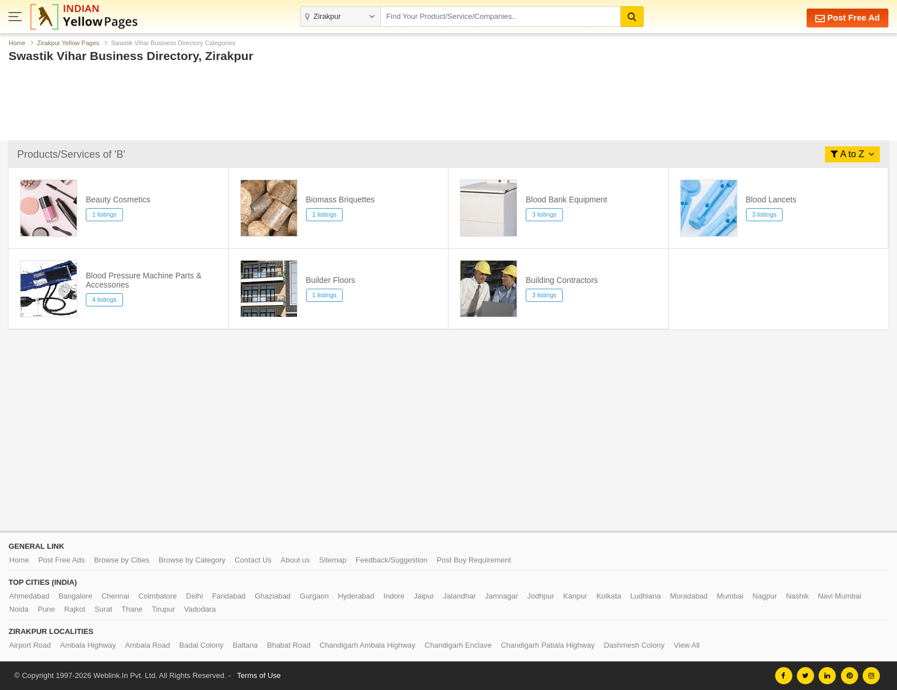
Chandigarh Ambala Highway (368, 645)
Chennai (115, 596)
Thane (131, 609)
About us (295, 560)
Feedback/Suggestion (392, 560)
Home (17, 42)
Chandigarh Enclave (457, 645)
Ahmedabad (29, 596)
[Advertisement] (448, 104)
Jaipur (424, 596)
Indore (393, 596)
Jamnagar (501, 596)
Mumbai (730, 596)
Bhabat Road (289, 645)
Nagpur (764, 596)
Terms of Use (259, 675)
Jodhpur (540, 596)
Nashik (797, 596)
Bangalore (75, 596)
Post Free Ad (847, 18)
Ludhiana (645, 596)
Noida (19, 609)
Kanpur (575, 596)
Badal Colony (201, 645)
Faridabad (229, 596)
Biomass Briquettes (340, 199)
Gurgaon (314, 596)
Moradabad (689, 596)
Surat (103, 609)
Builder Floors (330, 280)
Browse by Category (191, 560)
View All (687, 645)
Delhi (194, 596)
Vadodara (200, 609)
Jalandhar (459, 596)
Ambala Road (147, 645)
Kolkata (608, 596)
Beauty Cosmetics (118, 199)
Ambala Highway (88, 645)
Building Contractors (562, 280)
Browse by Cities (121, 560)
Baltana (245, 645)
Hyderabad (356, 596)
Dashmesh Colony (634, 645)
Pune (46, 609)
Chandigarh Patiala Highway (547, 645)
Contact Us (253, 560)
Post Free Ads (61, 560)
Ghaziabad (273, 596)
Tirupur (163, 609)
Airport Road (30, 645)
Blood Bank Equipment (566, 199)
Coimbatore (157, 596)
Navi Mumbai (840, 596)
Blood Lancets (771, 199)
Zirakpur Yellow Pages (68, 42)
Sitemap (333, 560)
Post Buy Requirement (473, 560)
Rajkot (74, 609)
